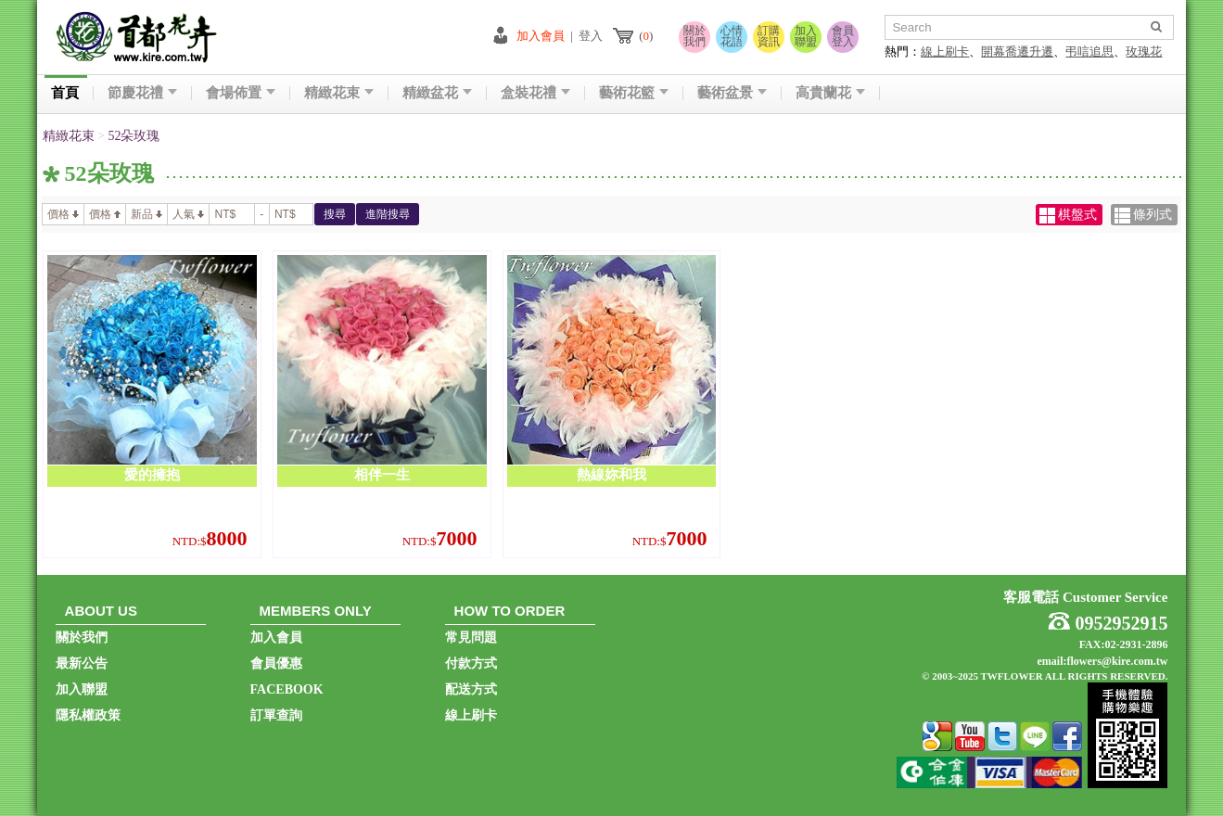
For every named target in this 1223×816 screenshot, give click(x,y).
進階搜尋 (387, 214)
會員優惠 (276, 663)
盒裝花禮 (535, 93)
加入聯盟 (806, 36)
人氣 (188, 214)
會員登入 (843, 36)
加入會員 (540, 36)
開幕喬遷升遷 (1017, 51)
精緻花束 (339, 93)
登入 (591, 36)
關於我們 (694, 36)
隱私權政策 (88, 715)
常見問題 (471, 637)
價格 (63, 214)
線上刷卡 (945, 51)
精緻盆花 (437, 93)
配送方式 (471, 689)
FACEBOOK (287, 689)
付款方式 (471, 663)
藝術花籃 (634, 93)
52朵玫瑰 (133, 136)
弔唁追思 (1089, 51)
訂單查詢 (276, 715)
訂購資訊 (769, 36)
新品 (146, 214)
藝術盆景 (732, 93)
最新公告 (82, 663)
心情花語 (731, 36)
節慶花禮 (142, 93)
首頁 (65, 93)
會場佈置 (240, 93)
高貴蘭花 (830, 93)
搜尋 (335, 214)
